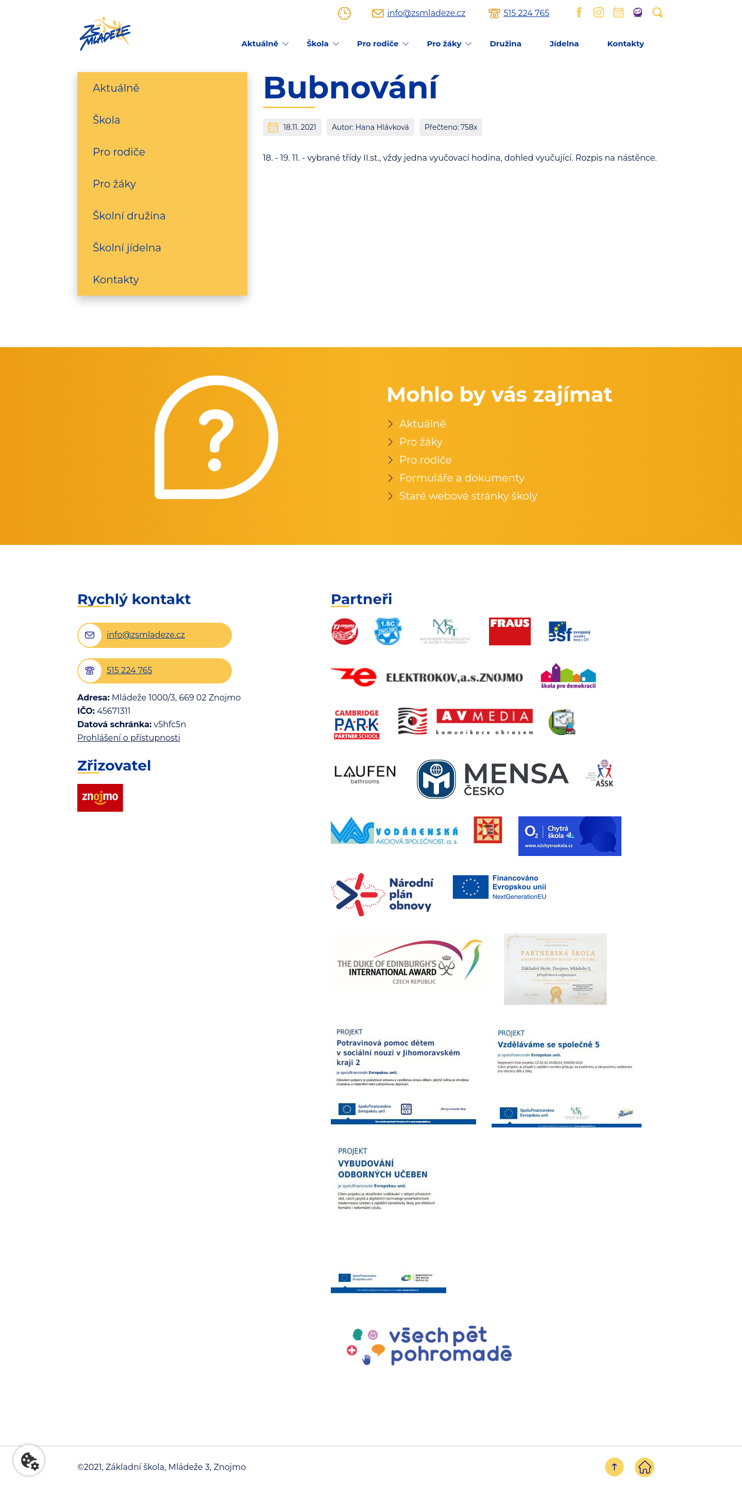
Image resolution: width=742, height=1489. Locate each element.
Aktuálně (259, 43)
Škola (318, 43)
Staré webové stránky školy (468, 496)
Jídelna (564, 43)
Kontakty (626, 43)
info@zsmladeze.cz (426, 13)
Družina (505, 43)
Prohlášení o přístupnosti (128, 738)
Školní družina (129, 216)
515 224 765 (526, 13)
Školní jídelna (127, 248)
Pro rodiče (378, 43)
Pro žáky (444, 43)
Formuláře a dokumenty (462, 478)
